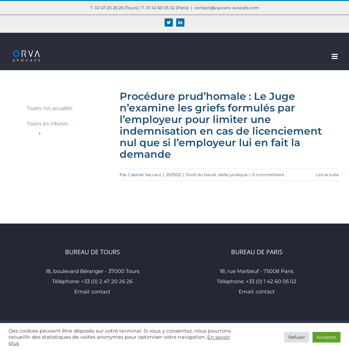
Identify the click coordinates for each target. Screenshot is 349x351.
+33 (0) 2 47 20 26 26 (107, 281)
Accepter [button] (326, 337)
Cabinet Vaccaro (144, 174)
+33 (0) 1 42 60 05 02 (271, 281)
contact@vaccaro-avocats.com (226, 7)
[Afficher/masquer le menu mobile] (335, 56)
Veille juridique (232, 174)
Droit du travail (201, 174)
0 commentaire (268, 174)
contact (100, 291)
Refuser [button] (296, 337)
